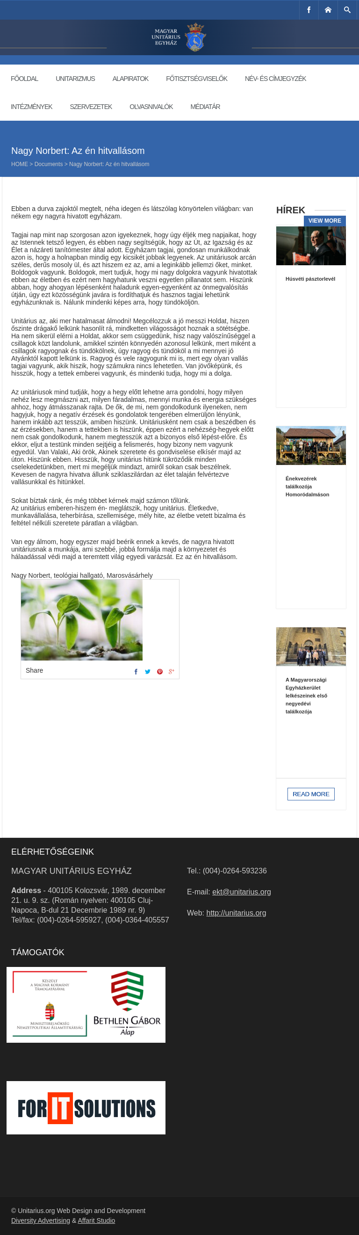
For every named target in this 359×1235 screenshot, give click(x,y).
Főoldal (24, 78)
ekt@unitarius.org (241, 892)
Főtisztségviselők (196, 78)
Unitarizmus (75, 78)
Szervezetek (91, 106)
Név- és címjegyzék (275, 78)
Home (19, 164)
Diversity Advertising (40, 1220)
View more (325, 221)
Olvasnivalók (150, 106)
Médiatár (205, 106)
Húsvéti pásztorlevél (310, 279)
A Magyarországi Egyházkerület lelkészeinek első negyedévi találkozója (306, 695)
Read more (311, 794)
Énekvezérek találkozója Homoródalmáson (308, 486)
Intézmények (31, 106)
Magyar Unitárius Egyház (71, 871)
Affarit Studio (96, 1220)
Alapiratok (131, 78)
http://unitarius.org (236, 913)
